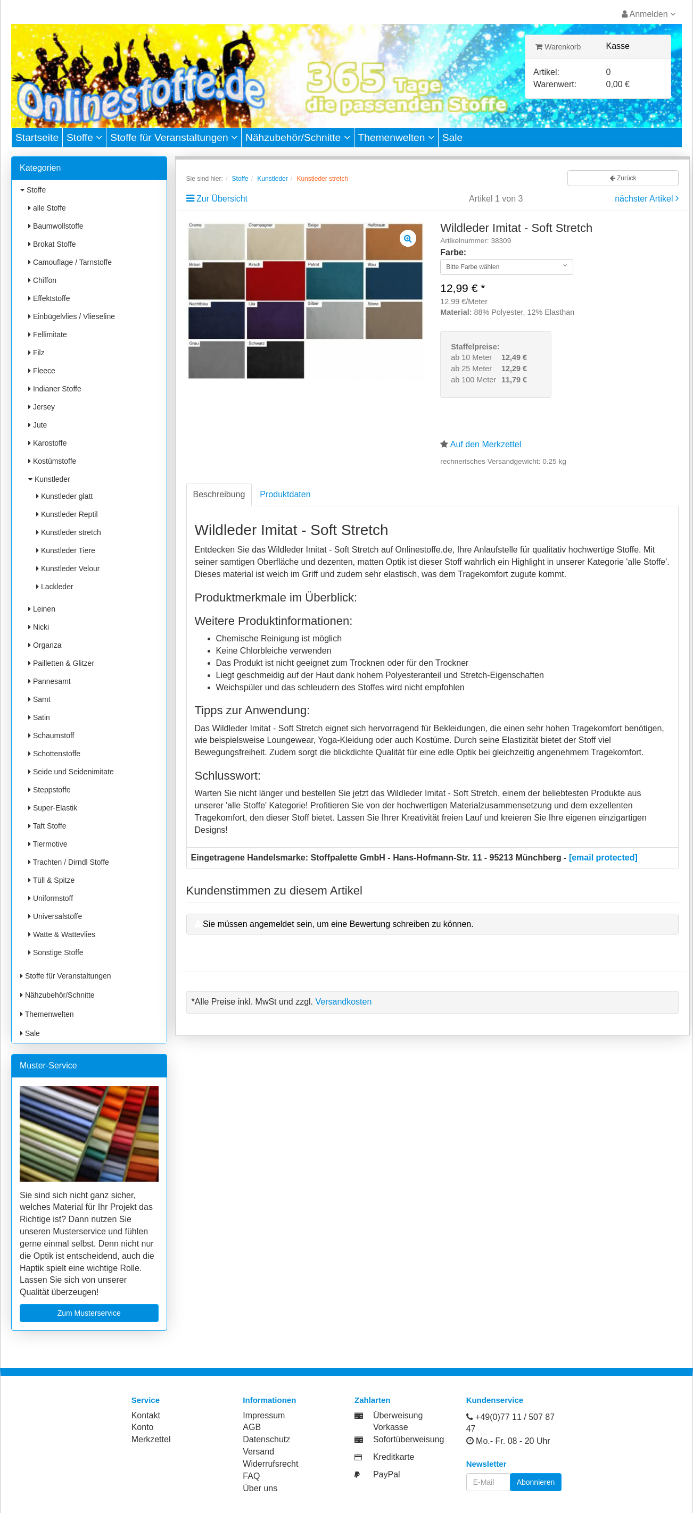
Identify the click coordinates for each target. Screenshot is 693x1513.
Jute (37, 425)
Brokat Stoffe (52, 244)
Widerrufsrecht (270, 1463)
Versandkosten (343, 1001)
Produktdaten (285, 494)
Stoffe (84, 137)
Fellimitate (47, 334)
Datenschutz (266, 1439)
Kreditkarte (393, 1456)
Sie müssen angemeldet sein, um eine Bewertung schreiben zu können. (338, 924)
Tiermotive (47, 844)
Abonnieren (536, 1482)
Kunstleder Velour (68, 568)
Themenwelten (396, 137)
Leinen (41, 609)
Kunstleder (49, 479)
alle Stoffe (47, 208)
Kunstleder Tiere (65, 550)
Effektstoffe (49, 298)
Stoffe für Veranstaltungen (173, 137)
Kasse (618, 46)
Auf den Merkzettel (485, 444)
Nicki (38, 627)
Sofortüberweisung (408, 1439)
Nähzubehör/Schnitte (297, 137)
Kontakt (145, 1415)
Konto (142, 1427)
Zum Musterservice (89, 1313)
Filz (36, 352)
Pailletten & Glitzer (61, 663)
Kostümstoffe (52, 461)
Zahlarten (372, 1400)
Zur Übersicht (222, 198)
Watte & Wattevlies (61, 934)
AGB (252, 1427)
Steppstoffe (49, 789)
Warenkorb (558, 47)
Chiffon (42, 280)
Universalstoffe (55, 916)
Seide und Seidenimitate (71, 771)
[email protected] (603, 857)
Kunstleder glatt (64, 496)
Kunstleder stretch (68, 532)
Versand (258, 1451)
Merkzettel (151, 1439)
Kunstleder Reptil (67, 514)
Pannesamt (49, 681)
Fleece (41, 370)
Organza (45, 645)
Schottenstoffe (54, 753)
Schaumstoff (51, 735)
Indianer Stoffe (54, 388)
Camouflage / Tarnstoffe (70, 262)
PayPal (386, 1474)
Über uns (260, 1488)
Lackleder (54, 586)
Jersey (41, 407)
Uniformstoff (50, 898)
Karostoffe (47, 443)
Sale (452, 137)
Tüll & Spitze (51, 880)
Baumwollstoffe (56, 226)
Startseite (37, 137)
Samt (39, 699)
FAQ (251, 1476)
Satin (39, 717)
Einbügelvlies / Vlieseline (71, 316)
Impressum (264, 1415)
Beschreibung (219, 494)
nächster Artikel (645, 198)
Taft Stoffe (47, 826)
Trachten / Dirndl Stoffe (68, 862)
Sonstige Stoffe (56, 952)
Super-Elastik (52, 808)
